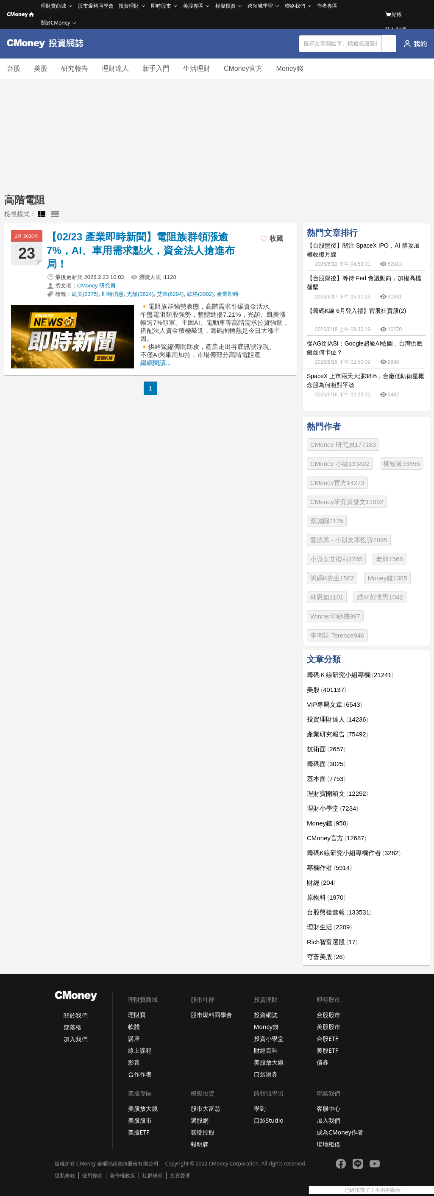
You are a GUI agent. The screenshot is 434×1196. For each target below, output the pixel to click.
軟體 (134, 1027)
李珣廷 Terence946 (337, 635)
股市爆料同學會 (96, 5)
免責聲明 (180, 1175)
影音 (134, 1062)
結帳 (393, 14)
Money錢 (289, 68)
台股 (13, 68)
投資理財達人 (337, 719)
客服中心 (328, 1108)
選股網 (200, 1120)
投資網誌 (266, 1015)
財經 (321, 882)
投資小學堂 (269, 1038)
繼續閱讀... (155, 362)
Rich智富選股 (332, 941)
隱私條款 (65, 1175)
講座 (134, 1038)
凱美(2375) (85, 294)
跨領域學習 (260, 5)
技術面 (326, 749)
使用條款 (92, 1175)
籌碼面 (326, 763)
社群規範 (152, 1175)
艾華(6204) (170, 294)
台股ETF (327, 1038)
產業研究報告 (337, 734)
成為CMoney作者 (340, 1132)
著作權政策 (122, 1175)
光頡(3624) (140, 294)
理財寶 (137, 1015)
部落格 (72, 1027)
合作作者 (140, 1074)
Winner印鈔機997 (335, 616)
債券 (322, 1062)
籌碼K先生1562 (332, 578)
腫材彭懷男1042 (380, 597)
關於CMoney (55, 22)
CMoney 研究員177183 (343, 444)
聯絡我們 (295, 5)
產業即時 (228, 294)
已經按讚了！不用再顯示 (401, 1190)
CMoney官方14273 (337, 482)
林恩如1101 (326, 597)
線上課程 (140, 1050)
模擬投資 (225, 5)
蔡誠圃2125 (326, 520)
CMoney (20, 14)
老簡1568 (389, 559)
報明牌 (200, 1144)
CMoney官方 (243, 68)
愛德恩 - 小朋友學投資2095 (348, 540)
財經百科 (266, 1050)
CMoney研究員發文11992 (347, 501)
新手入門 (156, 68)
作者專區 (327, 5)
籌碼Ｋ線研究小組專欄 (350, 674)
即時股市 (161, 5)
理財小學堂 (332, 808)
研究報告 (74, 68)
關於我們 (75, 1015)
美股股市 (328, 1027)
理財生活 (329, 927)
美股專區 (193, 5)
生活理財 (196, 68)
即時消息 (113, 294)
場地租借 (328, 1144)
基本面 (326, 778)
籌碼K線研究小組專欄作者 (354, 852)
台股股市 (328, 1015)
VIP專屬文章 (334, 704)
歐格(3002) (200, 294)
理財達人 (115, 68)
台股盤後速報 (339, 912)
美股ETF (327, 1050)
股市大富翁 (205, 1108)
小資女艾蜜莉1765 (336, 559)
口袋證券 (266, 1074)
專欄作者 (329, 867)
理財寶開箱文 (337, 793)
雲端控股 (202, 1132)
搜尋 (389, 43)
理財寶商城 (53, 5)
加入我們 (75, 1039)
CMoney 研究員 (96, 285)
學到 (260, 1108)
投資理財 (129, 5)
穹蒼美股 (326, 956)
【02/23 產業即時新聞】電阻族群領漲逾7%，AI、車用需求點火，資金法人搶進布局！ (141, 250)
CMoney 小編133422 (340, 463)
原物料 (326, 897)
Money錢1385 (387, 578)
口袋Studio (269, 1120)
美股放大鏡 (269, 1062)
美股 (40, 68)
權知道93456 (401, 463)
